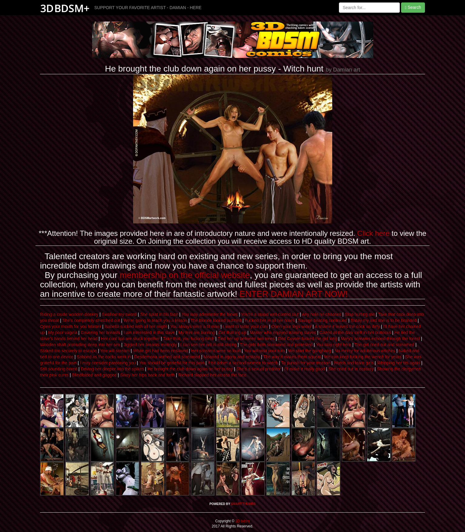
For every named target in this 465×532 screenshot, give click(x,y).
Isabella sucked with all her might (136, 326)
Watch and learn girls (353, 362)
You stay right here (333, 344)
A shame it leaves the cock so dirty (347, 326)
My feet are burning (197, 332)
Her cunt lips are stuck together (130, 338)
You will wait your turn (264, 350)
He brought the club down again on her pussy (190, 368)
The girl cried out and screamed (384, 344)
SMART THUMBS (243, 504)
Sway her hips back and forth (147, 375)
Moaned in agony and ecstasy (231, 356)
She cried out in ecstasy (350, 368)
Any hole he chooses (321, 314)
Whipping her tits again (398, 362)
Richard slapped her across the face (212, 375)
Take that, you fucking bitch (188, 338)
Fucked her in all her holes (269, 320)
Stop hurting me (360, 314)
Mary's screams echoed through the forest (380, 338)
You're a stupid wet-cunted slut (270, 314)
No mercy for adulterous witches (365, 350)
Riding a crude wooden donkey (69, 314)
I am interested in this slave (149, 332)
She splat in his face (159, 314)
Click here (373, 233)
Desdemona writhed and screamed (167, 356)
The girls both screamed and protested (276, 344)
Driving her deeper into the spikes (112, 368)
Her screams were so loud (216, 350)
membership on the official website (185, 275)
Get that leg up (232, 332)
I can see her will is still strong (208, 344)
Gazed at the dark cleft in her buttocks (355, 332)
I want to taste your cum (245, 326)
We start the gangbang (309, 350)
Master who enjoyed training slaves (283, 332)
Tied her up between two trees (246, 338)
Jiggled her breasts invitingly (150, 344)
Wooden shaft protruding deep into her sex (80, 344)
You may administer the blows (210, 314)
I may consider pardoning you (108, 362)
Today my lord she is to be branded (383, 320)
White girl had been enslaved (160, 350)
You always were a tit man (194, 326)
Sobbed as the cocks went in (104, 356)
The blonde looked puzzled (216, 320)
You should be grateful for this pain (171, 362)
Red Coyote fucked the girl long (307, 338)
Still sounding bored (58, 368)
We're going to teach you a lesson (155, 320)
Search (413, 7)
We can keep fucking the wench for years (363, 356)
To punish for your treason (305, 362)
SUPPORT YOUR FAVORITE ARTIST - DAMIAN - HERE (148, 7)
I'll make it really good (304, 368)
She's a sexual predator (258, 368)
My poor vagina (62, 332)
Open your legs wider (291, 326)
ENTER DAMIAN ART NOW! (293, 294)
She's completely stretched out (91, 320)
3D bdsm (242, 521)
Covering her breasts (100, 332)
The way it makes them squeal (292, 356)
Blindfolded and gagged (94, 375)
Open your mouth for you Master (70, 326)
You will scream (115, 350)
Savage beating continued (322, 320)
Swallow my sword (119, 314)
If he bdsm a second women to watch (243, 362)
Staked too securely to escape (68, 350)
